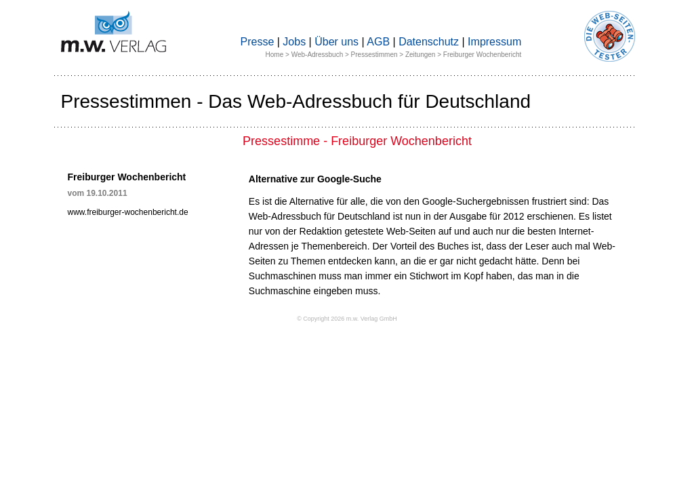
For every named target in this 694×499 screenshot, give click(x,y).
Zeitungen (420, 54)
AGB (378, 41)
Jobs (294, 41)
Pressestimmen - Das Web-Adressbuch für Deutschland (296, 101)
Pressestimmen (374, 54)
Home (275, 54)
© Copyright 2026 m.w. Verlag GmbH (347, 318)
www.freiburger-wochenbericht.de (128, 212)
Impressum (494, 41)
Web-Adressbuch (317, 54)
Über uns (336, 41)
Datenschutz (429, 41)
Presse (257, 41)
